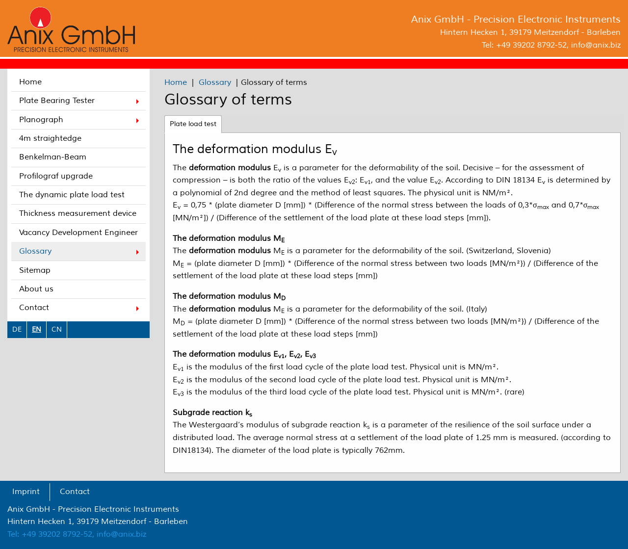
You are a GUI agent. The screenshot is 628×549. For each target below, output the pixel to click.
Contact (34, 308)
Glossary (35, 251)
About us (36, 289)
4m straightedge (50, 138)
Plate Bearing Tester (57, 100)
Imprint (26, 492)
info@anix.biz (596, 45)
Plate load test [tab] (193, 124)
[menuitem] (78, 82)
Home (30, 82)
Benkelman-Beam (52, 157)
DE (17, 329)
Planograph (41, 120)
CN (57, 329)
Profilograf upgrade (56, 176)
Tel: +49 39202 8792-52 (524, 45)
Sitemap (35, 270)
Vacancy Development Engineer (78, 232)
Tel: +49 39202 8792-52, (50, 534)
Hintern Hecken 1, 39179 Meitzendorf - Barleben (530, 32)
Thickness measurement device (77, 213)
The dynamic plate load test (72, 195)
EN (36, 329)
